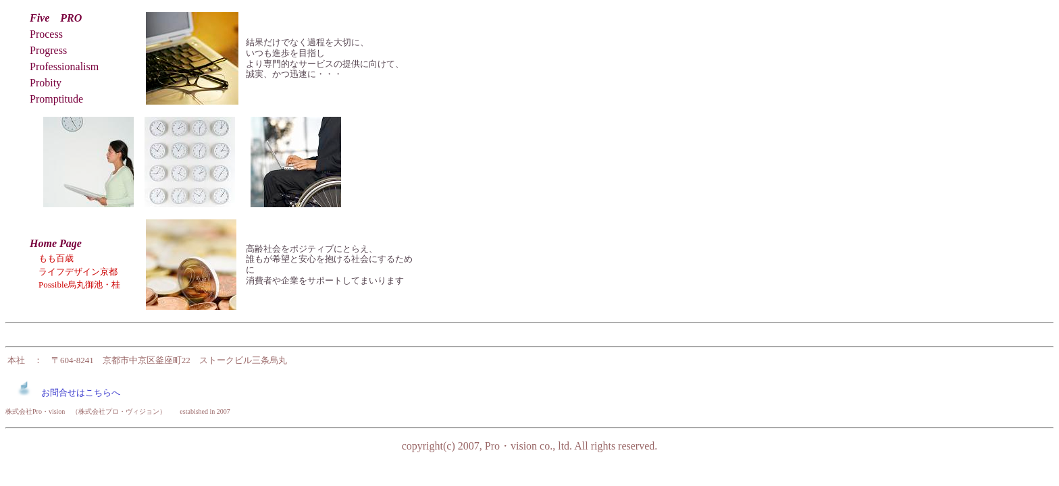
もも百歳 (56, 258)
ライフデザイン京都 (78, 272)
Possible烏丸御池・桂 (75, 284)
